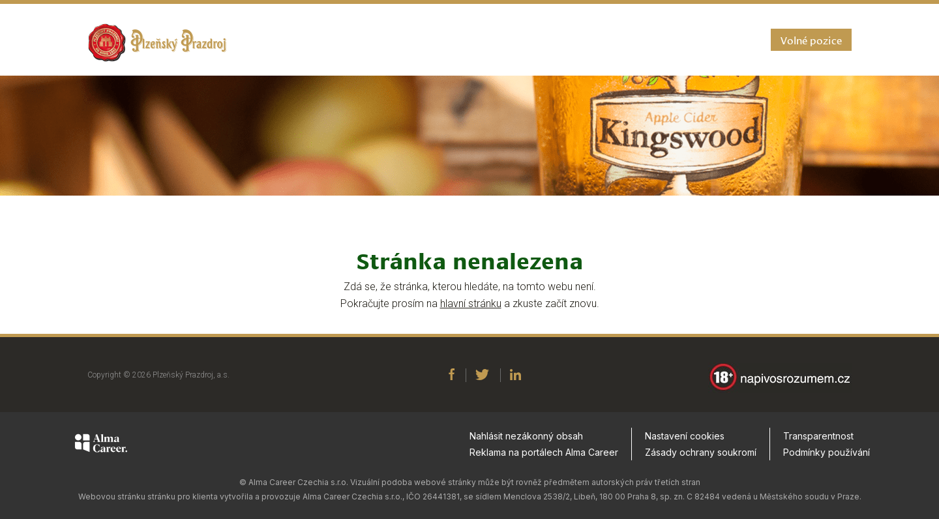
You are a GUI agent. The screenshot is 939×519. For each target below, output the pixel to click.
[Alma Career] (101, 451)
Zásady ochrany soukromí (700, 458)
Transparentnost (818, 441)
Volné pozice (811, 39)
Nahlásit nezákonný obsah (526, 441)
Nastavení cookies (684, 441)
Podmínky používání (826, 458)
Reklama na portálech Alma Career (544, 458)
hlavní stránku (470, 303)
